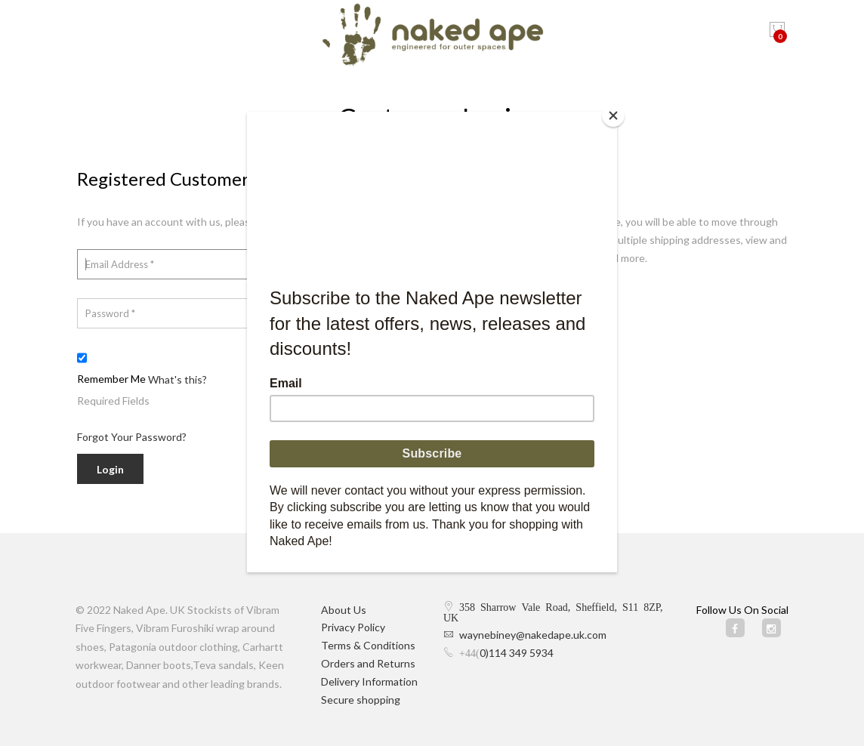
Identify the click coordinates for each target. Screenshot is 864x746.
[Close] (613, 115)
